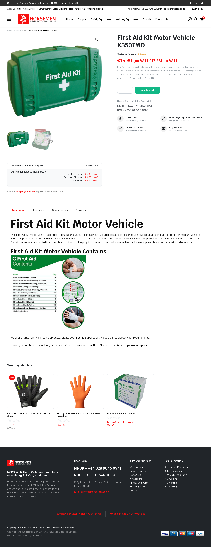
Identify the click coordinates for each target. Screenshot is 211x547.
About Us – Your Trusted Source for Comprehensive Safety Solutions (37, 9)
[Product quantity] (125, 90)
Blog (71, 9)
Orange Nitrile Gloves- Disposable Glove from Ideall (79, 415)
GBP (194, 8)
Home (9, 30)
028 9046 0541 (151, 9)
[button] (96, 39)
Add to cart (147, 90)
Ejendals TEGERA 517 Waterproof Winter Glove (29, 415)
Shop (18, 30)
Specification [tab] (60, 210)
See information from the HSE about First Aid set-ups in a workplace (107, 345)
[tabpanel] (105, 284)
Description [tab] (18, 210)
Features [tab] (38, 210)
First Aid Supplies (85, 337)
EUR (200, 8)
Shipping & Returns (95, 9)
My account (80, 9)
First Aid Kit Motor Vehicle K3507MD (40, 30)
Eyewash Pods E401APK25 (121, 413)
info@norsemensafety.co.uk (172, 9)
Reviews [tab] (81, 210)
